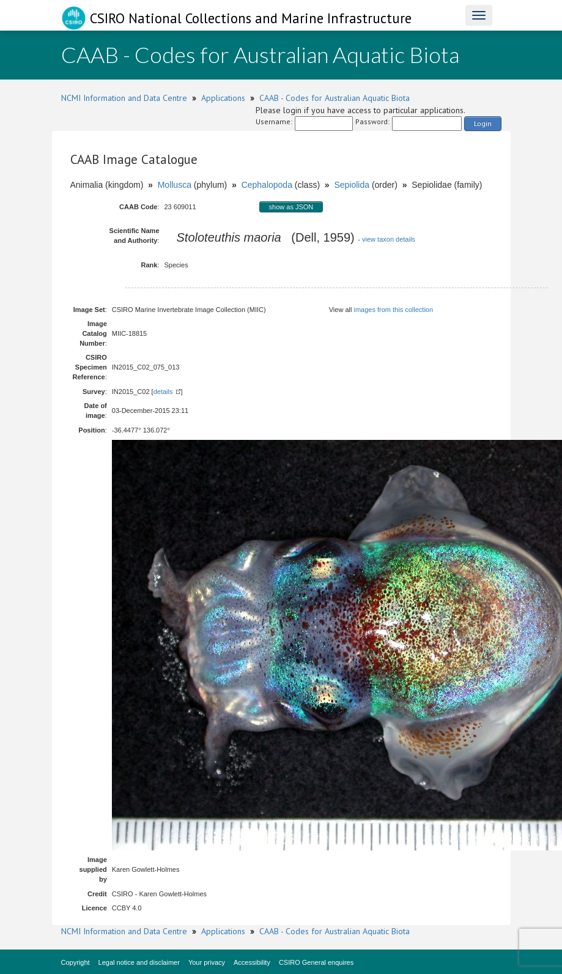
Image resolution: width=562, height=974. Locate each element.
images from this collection (393, 309)
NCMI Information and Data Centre (124, 97)
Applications (223, 97)
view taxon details (388, 239)
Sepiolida (351, 185)
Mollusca (174, 185)
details (163, 391)
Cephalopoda (267, 185)
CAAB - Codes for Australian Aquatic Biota (334, 97)
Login (483, 123)
